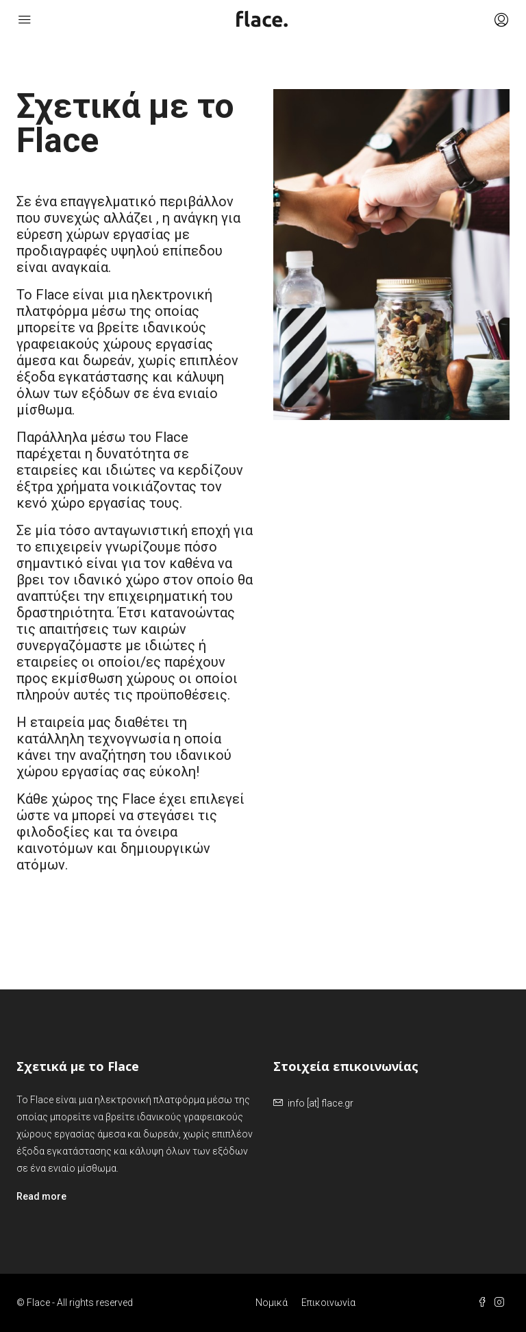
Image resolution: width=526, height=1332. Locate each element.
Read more (41, 1196)
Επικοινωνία (328, 1302)
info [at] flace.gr (320, 1103)
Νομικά (271, 1302)
